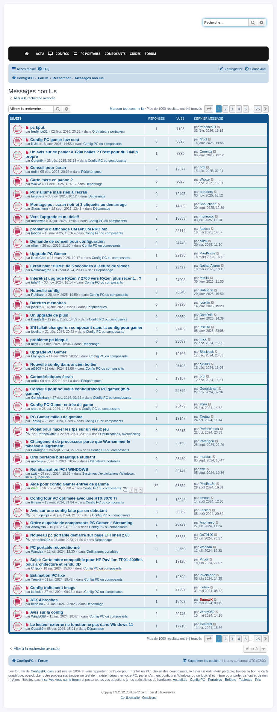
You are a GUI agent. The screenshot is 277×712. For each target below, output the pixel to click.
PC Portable (87, 54)
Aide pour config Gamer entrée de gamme (69, 484)
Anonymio (38, 527)
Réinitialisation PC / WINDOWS (59, 469)
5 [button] (246, 109)
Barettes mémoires (48, 303)
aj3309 (36, 368)
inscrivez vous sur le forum (61, 679)
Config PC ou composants (102, 144)
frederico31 (39, 131)
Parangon (38, 450)
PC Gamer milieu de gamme (56, 417)
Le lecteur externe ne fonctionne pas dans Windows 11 (81, 624)
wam (34, 488)
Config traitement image (52, 587)
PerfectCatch (47, 434)
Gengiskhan (40, 397)
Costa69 (37, 628)
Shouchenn (39, 208)
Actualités (180, 679)
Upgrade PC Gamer (48, 253)
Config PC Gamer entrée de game (61, 404)
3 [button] (232, 109)
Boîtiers (230, 679)
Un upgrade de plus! (49, 315)
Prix (258, 679)
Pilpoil (204, 559)
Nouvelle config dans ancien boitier (63, 364)
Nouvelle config (45, 290)
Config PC (197, 679)
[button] (208, 109)
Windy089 (38, 616)
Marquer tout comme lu (127, 108)
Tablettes (245, 679)
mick (34, 344)
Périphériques (91, 171)
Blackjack (38, 356)
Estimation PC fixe (47, 575)
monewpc (38, 221)
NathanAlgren (41, 270)
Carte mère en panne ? (51, 180)
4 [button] (239, 109)
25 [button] (257, 109)
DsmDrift (37, 319)
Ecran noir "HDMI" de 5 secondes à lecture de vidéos (80, 266)
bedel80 (37, 604)
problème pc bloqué (49, 340)
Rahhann (38, 294)
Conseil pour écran (48, 167)
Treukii (36, 579)
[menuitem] (43, 69)
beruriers (37, 196)
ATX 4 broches (43, 600)
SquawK (206, 599)
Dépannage (94, 184)
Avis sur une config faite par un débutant (68, 510)
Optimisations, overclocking (120, 434)
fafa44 (35, 282)
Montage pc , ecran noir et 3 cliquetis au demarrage (78, 204)
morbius (37, 461)
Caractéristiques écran (51, 376)
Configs (58, 54)
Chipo (35, 568)
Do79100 (206, 534)
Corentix (37, 160)
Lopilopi (43, 515)
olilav (35, 245)
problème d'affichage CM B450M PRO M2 (68, 229)
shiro (34, 408)
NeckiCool (38, 258)
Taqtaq (36, 421)
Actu (40, 54)
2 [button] (225, 109)
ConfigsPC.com (42, 671)
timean (36, 502)
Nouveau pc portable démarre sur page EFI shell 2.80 (80, 535)
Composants (115, 54)
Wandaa (37, 551)
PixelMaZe (207, 253)
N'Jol (34, 144)
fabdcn (36, 233)
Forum (150, 54)
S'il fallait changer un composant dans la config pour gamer (86, 327)
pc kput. (38, 127)
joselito (36, 307)
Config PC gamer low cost (54, 139)
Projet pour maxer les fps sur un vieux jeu (69, 429)
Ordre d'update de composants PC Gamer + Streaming (81, 523)
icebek (36, 591)
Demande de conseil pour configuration (67, 241)
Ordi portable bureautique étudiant (62, 457)
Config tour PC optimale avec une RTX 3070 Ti (73, 498)
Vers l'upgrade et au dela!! (54, 217)
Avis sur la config (46, 612)
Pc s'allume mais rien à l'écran (58, 192)
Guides (135, 54)
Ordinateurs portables (108, 131)
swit (34, 473)
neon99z (43, 540)
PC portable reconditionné (55, 547)
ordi (34, 171)
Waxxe (36, 184)
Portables (215, 679)
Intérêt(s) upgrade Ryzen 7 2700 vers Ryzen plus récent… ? (85, 278)
